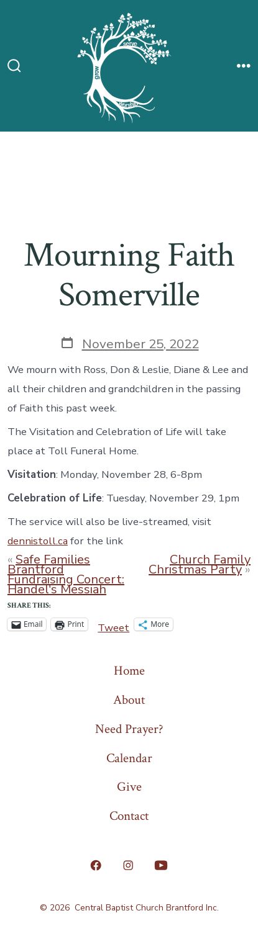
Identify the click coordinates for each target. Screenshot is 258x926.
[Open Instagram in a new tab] (128, 866)
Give (129, 786)
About (129, 699)
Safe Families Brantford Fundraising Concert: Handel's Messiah (65, 574)
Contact (129, 815)
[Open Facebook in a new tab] (96, 866)
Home (129, 670)
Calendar (129, 758)
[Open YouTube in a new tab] (161, 866)
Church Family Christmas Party (200, 564)
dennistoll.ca (37, 541)
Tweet (113, 625)
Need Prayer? (129, 729)
